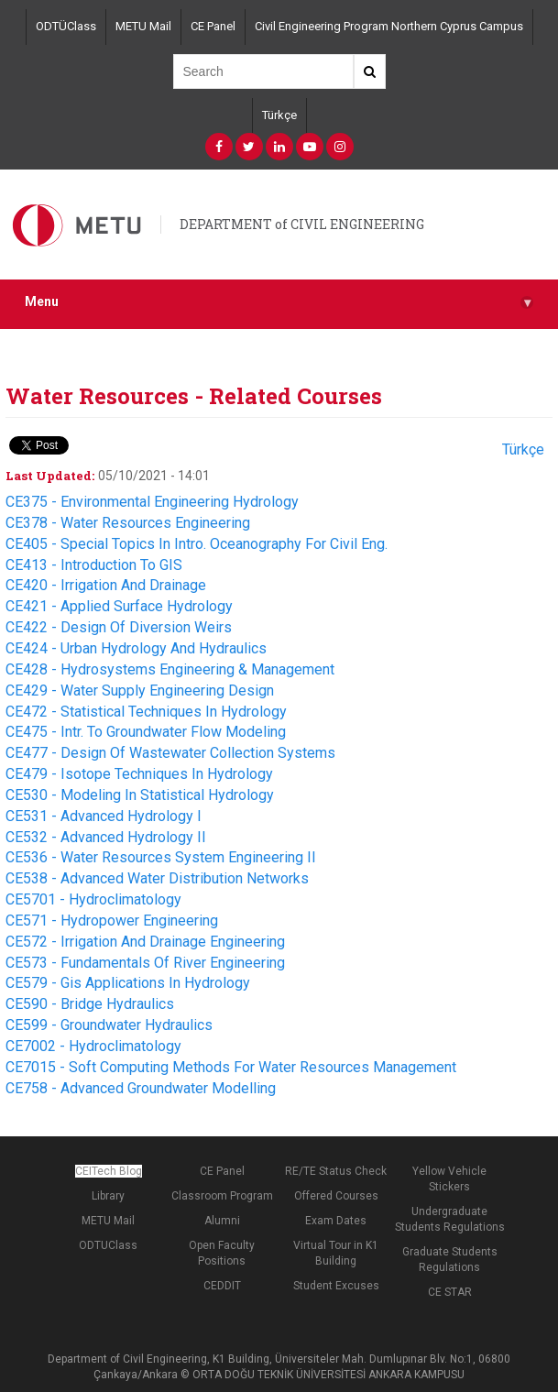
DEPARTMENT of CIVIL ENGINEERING (302, 224)
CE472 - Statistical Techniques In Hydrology (146, 711)
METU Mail (143, 26)
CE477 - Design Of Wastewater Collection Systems (170, 753)
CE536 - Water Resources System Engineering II (160, 857)
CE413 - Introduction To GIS (93, 565)
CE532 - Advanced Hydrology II (105, 837)
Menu (279, 302)
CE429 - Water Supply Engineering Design (139, 690)
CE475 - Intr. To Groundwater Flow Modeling (145, 731)
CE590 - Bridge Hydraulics (89, 1004)
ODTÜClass (66, 26)
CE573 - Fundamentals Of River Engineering (145, 962)
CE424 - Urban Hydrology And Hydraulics (136, 648)
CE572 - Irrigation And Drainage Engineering (145, 941)
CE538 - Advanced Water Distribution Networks (157, 878)
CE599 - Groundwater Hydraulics (109, 1025)
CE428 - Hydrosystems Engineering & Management (169, 669)
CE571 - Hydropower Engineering (111, 920)
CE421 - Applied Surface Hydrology (119, 606)
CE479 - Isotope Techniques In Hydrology (139, 774)
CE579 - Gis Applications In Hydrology (127, 983)
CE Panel (213, 26)
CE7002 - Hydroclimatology (93, 1046)
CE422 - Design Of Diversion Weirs (118, 627)
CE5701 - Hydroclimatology (93, 899)
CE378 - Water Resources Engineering (127, 523)
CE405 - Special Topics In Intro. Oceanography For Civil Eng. (196, 544)
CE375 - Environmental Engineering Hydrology (152, 501)
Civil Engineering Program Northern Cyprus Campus (389, 26)
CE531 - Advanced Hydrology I (103, 816)
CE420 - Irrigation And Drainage (105, 585)
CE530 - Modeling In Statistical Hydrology (139, 795)
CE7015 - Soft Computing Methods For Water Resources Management (230, 1067)
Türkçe (279, 115)
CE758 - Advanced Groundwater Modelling (140, 1088)
